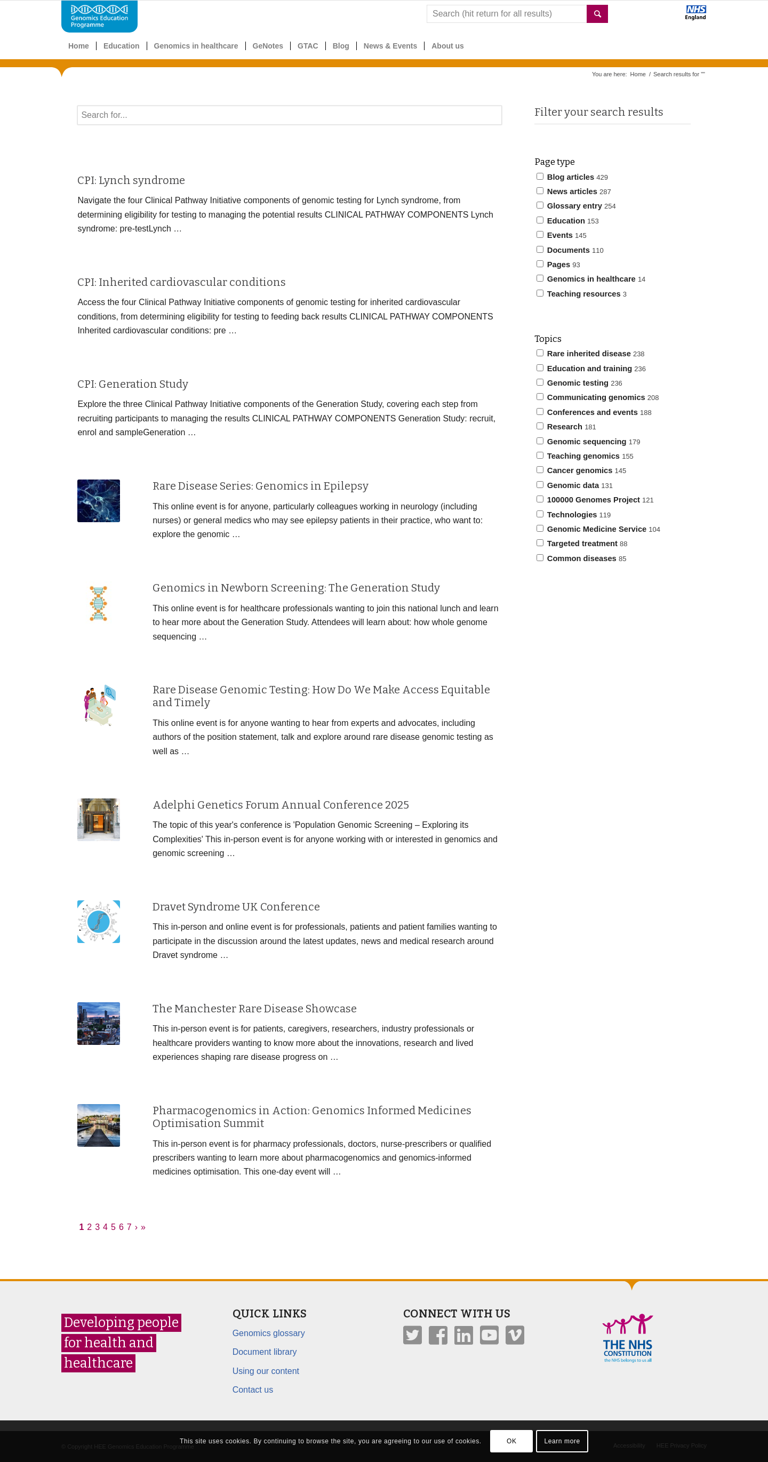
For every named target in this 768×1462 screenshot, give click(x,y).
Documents (570, 250)
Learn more (562, 1441)
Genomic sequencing (589, 441)
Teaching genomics (585, 456)
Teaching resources (582, 294)
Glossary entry (576, 206)
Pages (558, 264)
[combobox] (517, 14)
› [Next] (136, 1227)
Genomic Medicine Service (598, 529)
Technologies (574, 514)
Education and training (591, 368)
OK (512, 1441)
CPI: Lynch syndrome (131, 180)
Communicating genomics (598, 397)
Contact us (253, 1389)
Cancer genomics (582, 470)
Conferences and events (594, 412)
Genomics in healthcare (591, 279)
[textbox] (289, 115)
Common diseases (582, 558)
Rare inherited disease (591, 353)
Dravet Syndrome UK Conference (236, 906)
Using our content (266, 1371)
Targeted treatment (582, 543)
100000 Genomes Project (595, 500)
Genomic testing (579, 383)
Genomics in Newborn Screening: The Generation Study (296, 587)
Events (562, 235)
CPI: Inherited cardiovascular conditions (181, 282)
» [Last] (143, 1227)
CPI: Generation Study (132, 384)
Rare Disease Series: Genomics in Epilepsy (261, 486)
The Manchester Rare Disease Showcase (255, 1008)
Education (568, 221)
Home (638, 74)
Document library (265, 1351)
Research (566, 426)
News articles (574, 191)
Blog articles (572, 177)
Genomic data (575, 485)
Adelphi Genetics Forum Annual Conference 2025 (281, 804)
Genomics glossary (269, 1333)
